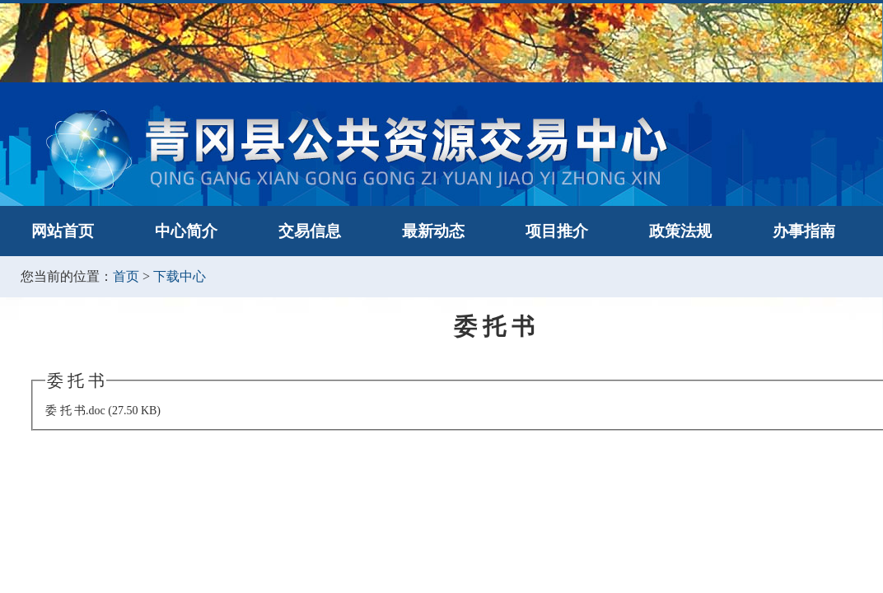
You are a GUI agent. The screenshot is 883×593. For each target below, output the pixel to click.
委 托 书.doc (75, 410)
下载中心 (179, 276)
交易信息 (309, 231)
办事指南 (804, 231)
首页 (126, 276)
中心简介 (186, 231)
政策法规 (680, 231)
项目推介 (557, 231)
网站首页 (62, 231)
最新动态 (433, 231)
